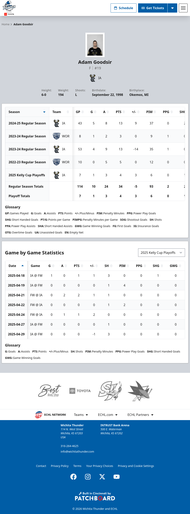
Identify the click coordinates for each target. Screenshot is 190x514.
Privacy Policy (59, 466)
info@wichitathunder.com (77, 451)
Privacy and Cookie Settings (136, 466)
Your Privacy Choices (99, 466)
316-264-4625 (69, 446)
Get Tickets (153, 8)
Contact (41, 466)
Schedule (123, 8)
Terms (77, 466)
